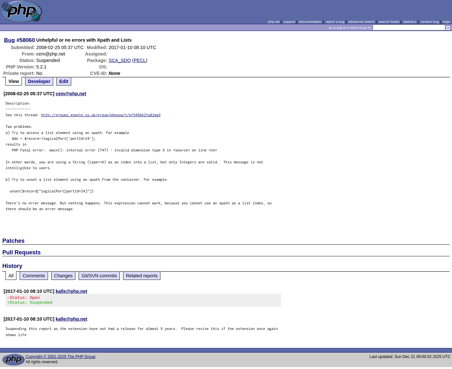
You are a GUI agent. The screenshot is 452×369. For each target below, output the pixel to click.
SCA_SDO (120, 60)
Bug (9, 40)
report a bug (335, 22)
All (11, 275)
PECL (140, 60)
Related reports (142, 275)
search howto (389, 22)
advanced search (361, 22)
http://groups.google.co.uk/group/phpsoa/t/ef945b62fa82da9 (101, 115)
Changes (63, 275)
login (446, 22)
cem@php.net (71, 93)
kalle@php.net (71, 291)
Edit (63, 81)
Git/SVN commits (99, 275)
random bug (429, 22)
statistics (410, 22)
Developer (39, 81)
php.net (274, 22)
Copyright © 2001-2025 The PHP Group (60, 358)
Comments (34, 275)
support (289, 22)
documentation (310, 22)
